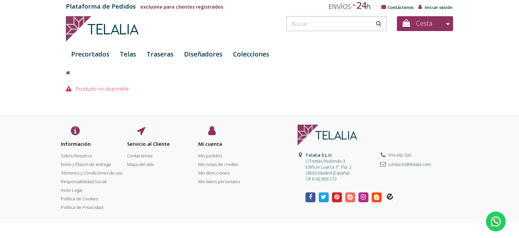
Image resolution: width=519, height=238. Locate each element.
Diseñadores (203, 54)
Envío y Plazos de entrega (86, 163)
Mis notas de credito (218, 163)
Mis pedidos (210, 154)
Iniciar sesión (438, 7)
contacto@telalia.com (409, 164)
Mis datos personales (219, 180)
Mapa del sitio (140, 163)
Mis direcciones (213, 172)
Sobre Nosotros (76, 154)
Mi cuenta (210, 143)
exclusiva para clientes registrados (144, 7)
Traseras (160, 54)
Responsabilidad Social (84, 180)
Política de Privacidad (82, 206)
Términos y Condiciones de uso (92, 172)
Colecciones (251, 54)
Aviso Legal (71, 189)
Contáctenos (401, 7)
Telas (128, 54)
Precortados (90, 54)
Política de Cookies (79, 197)
